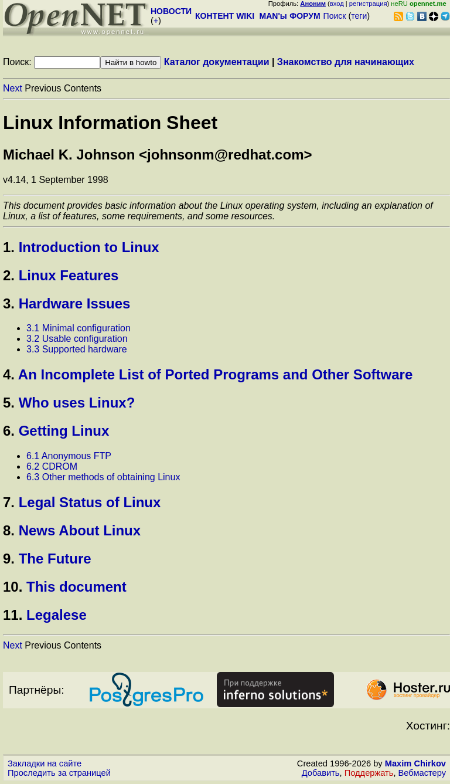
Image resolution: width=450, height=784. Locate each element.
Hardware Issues (75, 303)
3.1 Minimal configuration (78, 328)
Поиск (334, 16)
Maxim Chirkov (415, 763)
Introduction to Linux (89, 247)
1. (9, 247)
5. (9, 402)
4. (9, 374)
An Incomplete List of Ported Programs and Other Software (215, 374)
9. (9, 558)
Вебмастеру (422, 773)
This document (76, 587)
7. (9, 502)
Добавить (321, 773)
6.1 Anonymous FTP (68, 456)
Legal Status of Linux (90, 502)
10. (12, 587)
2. (9, 275)
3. (9, 303)
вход (337, 3)
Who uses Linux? (77, 402)
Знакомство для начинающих (345, 62)
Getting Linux (64, 431)
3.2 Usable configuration (77, 339)
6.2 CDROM (51, 466)
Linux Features (69, 275)
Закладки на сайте (44, 763)
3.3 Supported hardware (76, 349)
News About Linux (80, 530)
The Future (55, 558)
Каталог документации (217, 62)
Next (12, 88)
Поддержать (369, 773)
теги (359, 16)
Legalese (56, 615)
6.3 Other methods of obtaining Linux (103, 477)
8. (9, 530)
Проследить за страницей (59, 773)
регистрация (368, 3)
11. (12, 615)
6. (9, 431)
